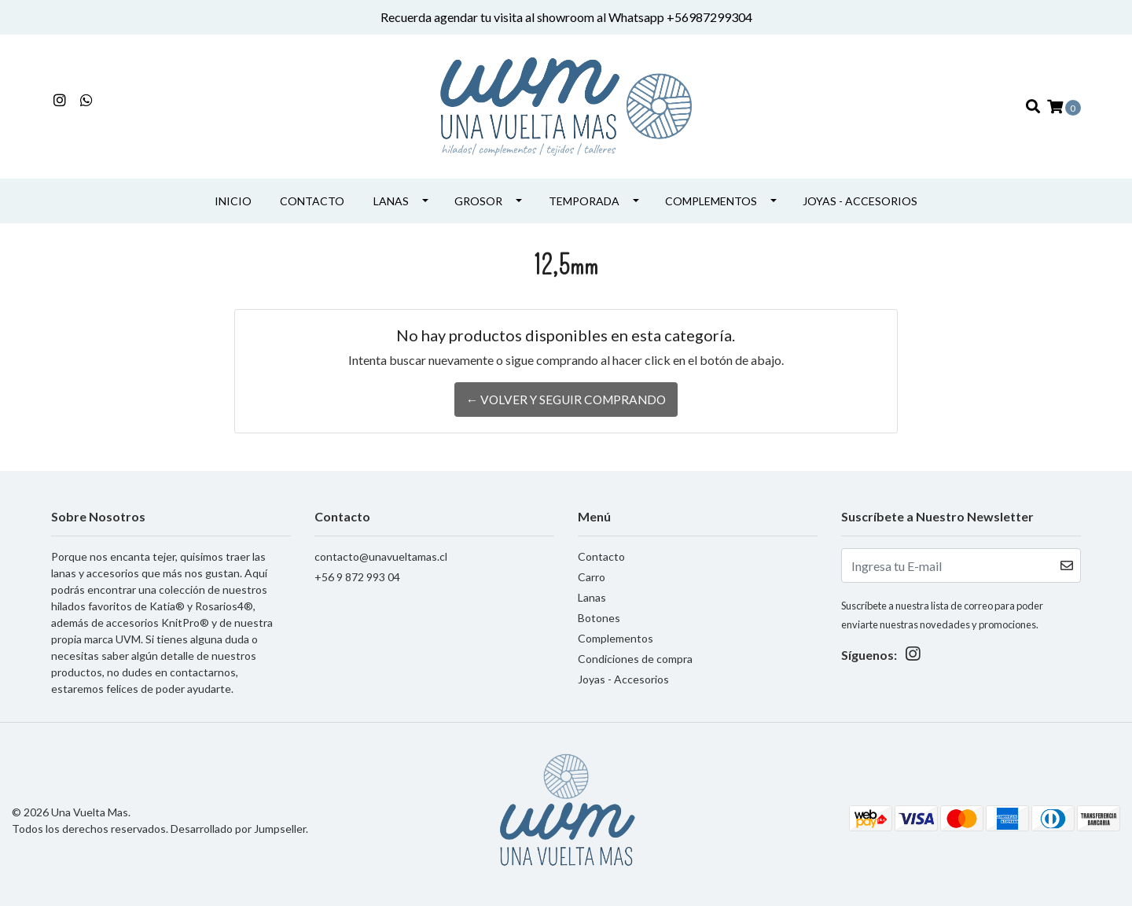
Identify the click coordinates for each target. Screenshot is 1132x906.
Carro (591, 565)
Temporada (584, 189)
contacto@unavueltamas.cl (380, 544)
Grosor (478, 189)
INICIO (233, 189)
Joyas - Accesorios (860, 189)
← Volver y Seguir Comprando (566, 387)
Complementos (711, 189)
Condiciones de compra (635, 647)
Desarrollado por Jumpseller (238, 816)
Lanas (391, 189)
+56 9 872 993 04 (357, 565)
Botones (599, 606)
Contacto (312, 189)
